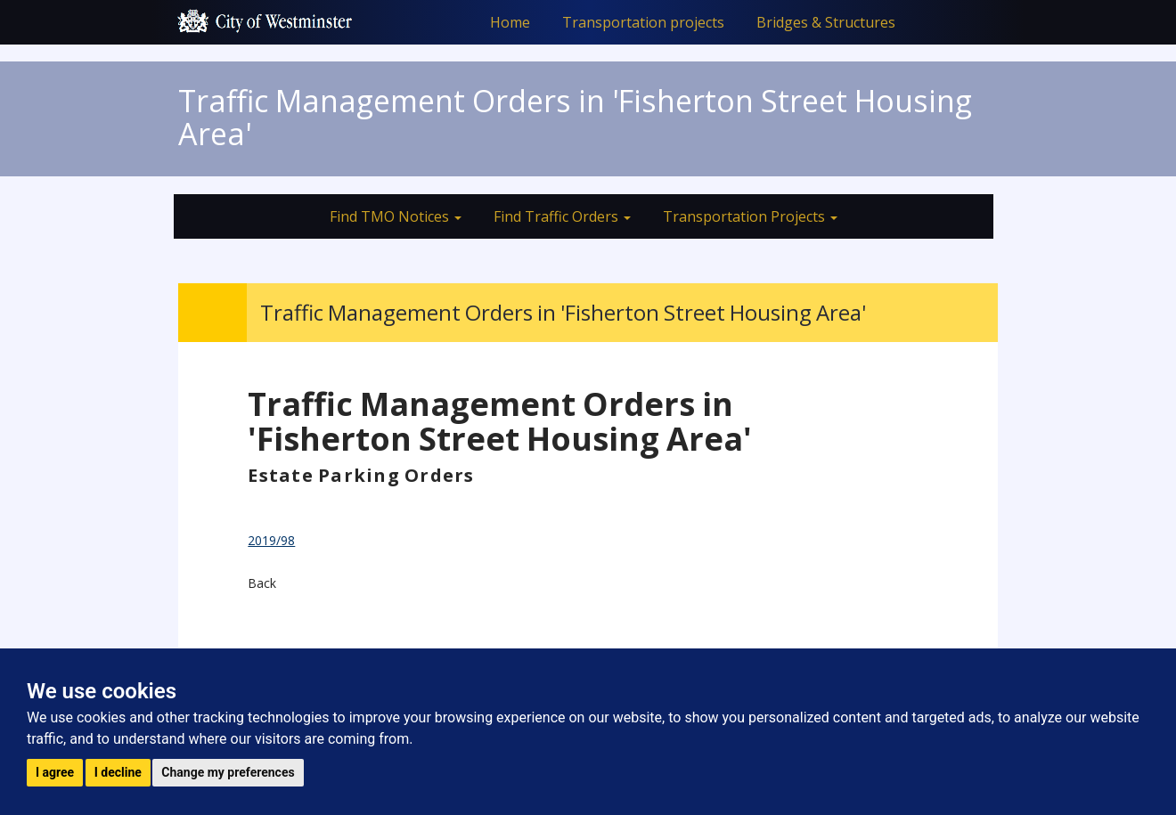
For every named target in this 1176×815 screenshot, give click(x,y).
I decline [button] (118, 772)
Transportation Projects (750, 216)
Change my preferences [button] (227, 772)
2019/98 (271, 540)
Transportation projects (643, 22)
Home (510, 22)
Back (262, 583)
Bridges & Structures (825, 22)
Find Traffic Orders (562, 216)
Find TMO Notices (395, 216)
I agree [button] (55, 772)
